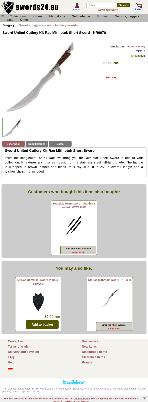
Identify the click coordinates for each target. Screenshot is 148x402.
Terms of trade (18, 346)
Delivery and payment (23, 351)
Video (60, 144)
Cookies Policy (82, 398)
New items (89, 346)
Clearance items (93, 357)
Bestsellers (90, 341)
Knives (37, 16)
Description (13, 144)
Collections (18, 16)
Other (24, 19)
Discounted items (94, 351)
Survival (102, 16)
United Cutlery (136, 46)
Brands (87, 362)
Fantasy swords (66, 25)
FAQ (11, 357)
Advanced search (108, 9)
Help (11, 362)
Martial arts (57, 16)
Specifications (36, 144)
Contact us (16, 341)
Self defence (81, 16)
